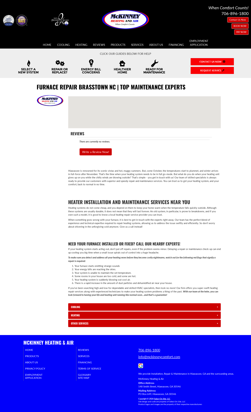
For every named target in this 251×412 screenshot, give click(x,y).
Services (137, 44)
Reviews (99, 44)
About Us (156, 44)
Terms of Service (94, 370)
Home (47, 44)
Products (118, 44)
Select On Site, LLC (162, 399)
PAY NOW (241, 32)
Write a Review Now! (95, 152)
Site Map (87, 380)
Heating (81, 44)
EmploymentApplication (199, 42)
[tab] (144, 307)
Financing (176, 44)
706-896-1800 (149, 350)
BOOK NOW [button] (240, 26)
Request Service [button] (212, 70)
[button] (144, 307)
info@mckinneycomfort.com (159, 357)
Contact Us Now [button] (238, 19)
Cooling (63, 44)
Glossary (88, 377)
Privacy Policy (39, 370)
